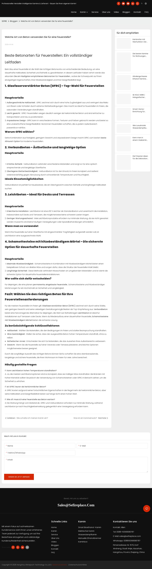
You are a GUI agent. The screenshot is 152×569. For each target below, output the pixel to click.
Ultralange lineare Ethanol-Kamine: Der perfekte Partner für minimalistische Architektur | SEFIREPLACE (140, 77)
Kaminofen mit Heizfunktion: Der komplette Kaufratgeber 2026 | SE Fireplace (140, 40)
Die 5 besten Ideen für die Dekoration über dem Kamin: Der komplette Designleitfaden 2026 (140, 157)
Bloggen (14, 21)
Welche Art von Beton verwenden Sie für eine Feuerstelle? (47, 21)
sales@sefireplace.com (130, 536)
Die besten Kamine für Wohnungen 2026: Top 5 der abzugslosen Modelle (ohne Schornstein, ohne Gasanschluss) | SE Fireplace (140, 54)
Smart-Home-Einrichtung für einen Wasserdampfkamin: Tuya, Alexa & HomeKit (140, 110)
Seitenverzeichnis (59, 565)
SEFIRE (4, 21)
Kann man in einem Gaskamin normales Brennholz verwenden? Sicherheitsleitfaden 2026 (140, 138)
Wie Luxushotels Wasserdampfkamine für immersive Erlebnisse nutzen (140, 126)
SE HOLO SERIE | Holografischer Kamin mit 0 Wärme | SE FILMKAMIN (139, 96)
